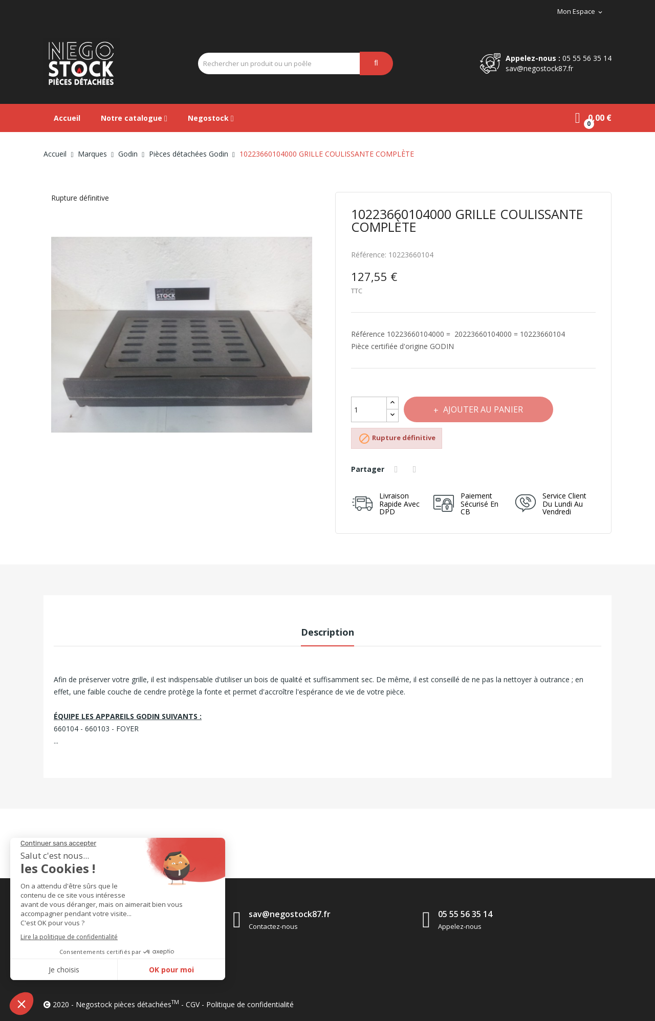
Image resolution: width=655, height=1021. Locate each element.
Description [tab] (327, 632)
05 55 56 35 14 (587, 58)
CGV (193, 1004)
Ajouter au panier (483, 409)
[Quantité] (369, 409)
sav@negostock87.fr (539, 68)
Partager (397, 469)
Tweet (416, 469)
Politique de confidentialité (250, 1004)
